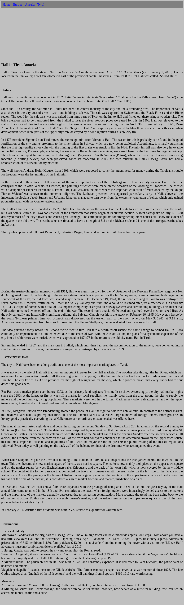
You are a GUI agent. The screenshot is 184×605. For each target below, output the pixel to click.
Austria (30, 4)
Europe (17, 4)
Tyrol (40, 4)
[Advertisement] (92, 36)
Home (6, 4)
